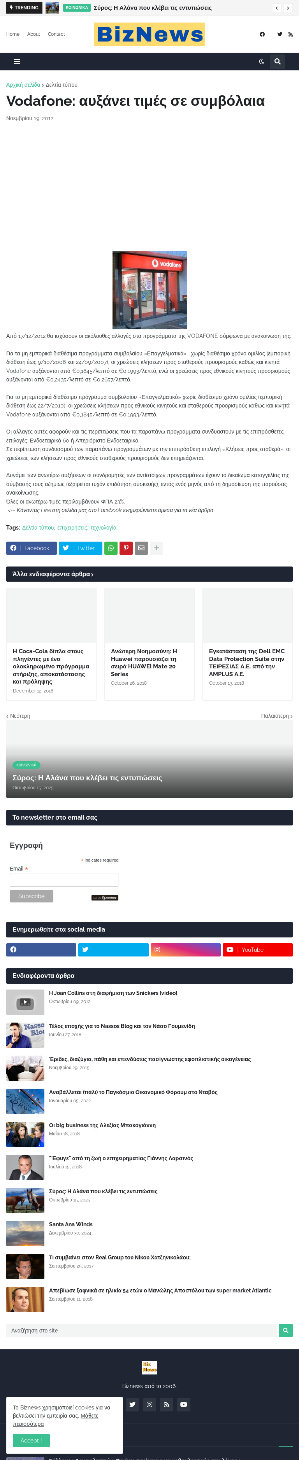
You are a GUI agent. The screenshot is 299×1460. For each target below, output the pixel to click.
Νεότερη (20, 716)
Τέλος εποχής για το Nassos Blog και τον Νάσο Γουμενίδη (122, 1026)
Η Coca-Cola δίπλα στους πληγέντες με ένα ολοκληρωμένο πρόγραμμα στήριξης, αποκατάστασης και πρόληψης (51, 666)
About (33, 34)
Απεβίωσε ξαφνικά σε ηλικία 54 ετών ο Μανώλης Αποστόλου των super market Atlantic (160, 1290)
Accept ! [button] (31, 1440)
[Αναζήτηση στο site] (141, 1330)
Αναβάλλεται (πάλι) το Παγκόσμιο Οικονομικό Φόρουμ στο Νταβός (133, 1092)
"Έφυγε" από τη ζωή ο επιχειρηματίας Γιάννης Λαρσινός (121, 1158)
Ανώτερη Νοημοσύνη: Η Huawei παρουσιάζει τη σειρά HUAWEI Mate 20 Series (144, 663)
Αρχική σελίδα (23, 84)
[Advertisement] (149, 186)
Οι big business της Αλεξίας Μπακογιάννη (102, 1125)
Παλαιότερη (275, 716)
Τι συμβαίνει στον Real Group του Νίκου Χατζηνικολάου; (120, 1257)
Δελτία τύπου (61, 84)
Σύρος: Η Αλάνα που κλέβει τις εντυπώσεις (153, 7)
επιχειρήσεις (72, 528)
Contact (56, 34)
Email (19, 869)
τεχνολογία (103, 528)
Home (12, 34)
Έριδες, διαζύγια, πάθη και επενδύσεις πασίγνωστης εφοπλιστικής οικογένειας (150, 1059)
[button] (276, 8)
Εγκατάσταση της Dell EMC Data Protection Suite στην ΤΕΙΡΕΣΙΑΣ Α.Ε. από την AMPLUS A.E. (247, 663)
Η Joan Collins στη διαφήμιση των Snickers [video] (113, 993)
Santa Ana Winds (71, 1224)
